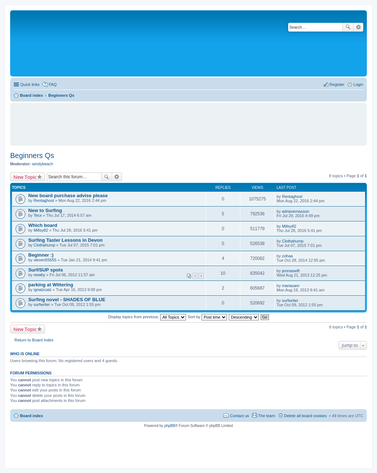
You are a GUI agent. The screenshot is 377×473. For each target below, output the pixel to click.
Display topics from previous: (147, 317)
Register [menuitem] (337, 84)
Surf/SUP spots (45, 270)
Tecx (38, 215)
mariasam (290, 285)
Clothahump (44, 245)
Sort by (207, 317)
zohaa (287, 256)
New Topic (25, 177)
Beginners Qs (32, 155)
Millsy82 (41, 230)
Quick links (30, 84)
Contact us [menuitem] (239, 416)
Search (348, 27)
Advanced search (358, 27)
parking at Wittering (50, 284)
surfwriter (42, 304)
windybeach (42, 164)
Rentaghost (44, 200)
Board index (31, 416)
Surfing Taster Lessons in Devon (65, 240)
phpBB (169, 426)
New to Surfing (45, 210)
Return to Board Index (34, 340)
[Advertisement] (188, 121)
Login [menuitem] (358, 84)
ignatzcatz (43, 289)
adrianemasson (295, 211)
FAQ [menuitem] (53, 84)
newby (39, 275)
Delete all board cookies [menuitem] (305, 416)
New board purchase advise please (68, 195)
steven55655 (45, 260)
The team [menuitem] (266, 416)
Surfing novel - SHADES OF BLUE (66, 299)
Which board (42, 225)
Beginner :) (41, 255)
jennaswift (291, 271)
